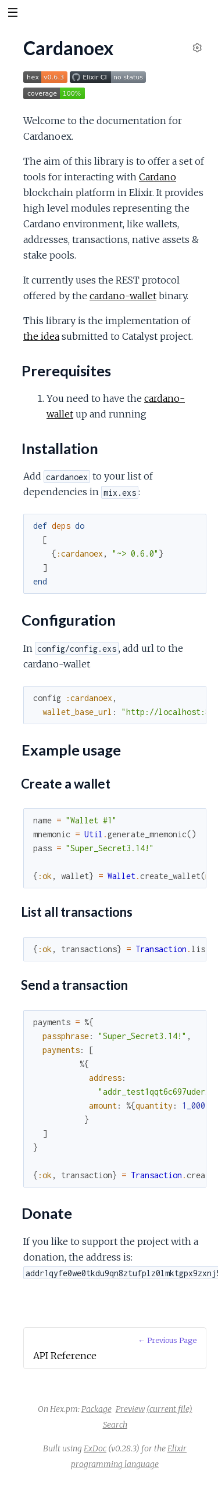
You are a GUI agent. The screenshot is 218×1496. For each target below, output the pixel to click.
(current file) (169, 1409)
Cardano (157, 177)
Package (96, 1409)
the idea (41, 336)
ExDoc (95, 1448)
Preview (130, 1409)
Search (115, 1424)
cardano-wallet (123, 296)
